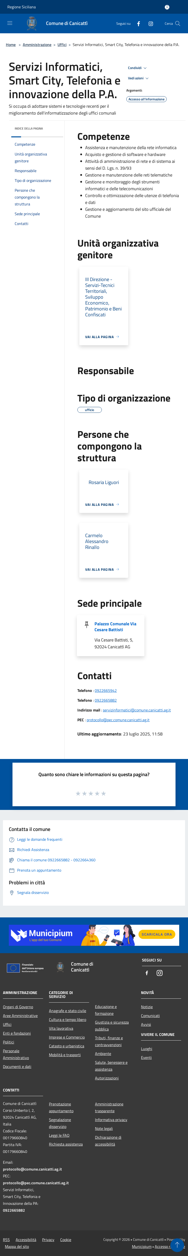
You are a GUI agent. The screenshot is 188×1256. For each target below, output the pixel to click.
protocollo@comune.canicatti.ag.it (32, 1169)
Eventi (146, 1057)
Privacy (48, 1240)
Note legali (104, 1128)
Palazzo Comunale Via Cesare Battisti (115, 626)
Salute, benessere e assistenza (111, 1065)
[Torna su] (177, 1245)
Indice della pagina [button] (29, 128)
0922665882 (106, 700)
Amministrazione (37, 44)
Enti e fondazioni (17, 1033)
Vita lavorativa (61, 1028)
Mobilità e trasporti (65, 1055)
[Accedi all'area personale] (167, 7)
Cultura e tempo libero (67, 1019)
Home (11, 44)
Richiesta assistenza (66, 1144)
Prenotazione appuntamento (61, 1107)
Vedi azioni (139, 78)
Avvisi (146, 1024)
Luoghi (146, 1049)
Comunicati (150, 1016)
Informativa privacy (111, 1120)
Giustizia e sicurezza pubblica (112, 1025)
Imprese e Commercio (67, 1037)
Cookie (65, 1240)
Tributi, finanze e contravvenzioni (109, 1041)
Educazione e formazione (106, 1010)
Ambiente (103, 1053)
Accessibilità (26, 1240)
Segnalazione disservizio (60, 1123)
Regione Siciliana (21, 7)
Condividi (138, 68)
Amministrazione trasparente (109, 1107)
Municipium (142, 1246)
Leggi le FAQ (59, 1135)
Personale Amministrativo (16, 1054)
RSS (6, 1240)
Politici (8, 1042)
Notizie (147, 1007)
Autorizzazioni (107, 1078)
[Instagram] (149, 23)
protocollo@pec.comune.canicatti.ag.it (118, 720)
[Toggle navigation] (10, 23)
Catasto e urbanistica (66, 1046)
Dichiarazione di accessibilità (108, 1140)
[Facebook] (136, 23)
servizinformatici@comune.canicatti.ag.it (137, 710)
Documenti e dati (17, 1066)
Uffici (62, 44)
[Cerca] (178, 23)
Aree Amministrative (20, 1016)
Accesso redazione (170, 1246)
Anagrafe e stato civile (67, 1011)
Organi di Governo (18, 1007)
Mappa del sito (17, 1246)
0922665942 (106, 690)
